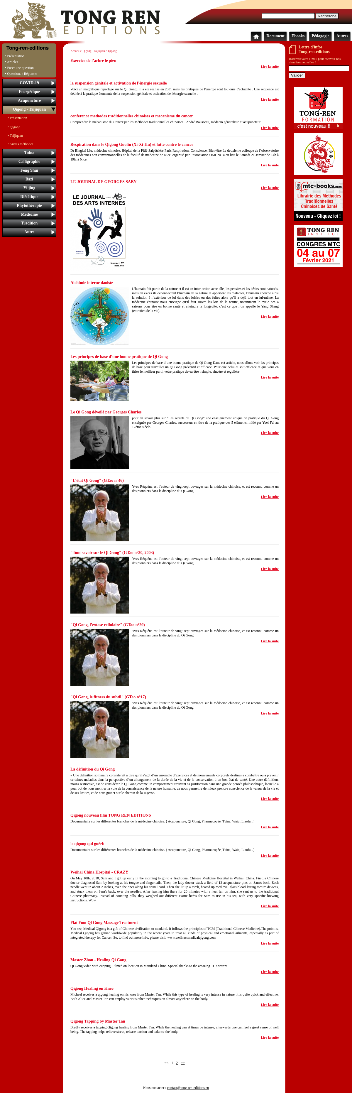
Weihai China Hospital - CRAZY (99, 872)
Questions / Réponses (22, 74)
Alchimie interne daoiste (91, 283)
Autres (342, 36)
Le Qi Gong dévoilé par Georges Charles (105, 412)
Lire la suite (270, 67)
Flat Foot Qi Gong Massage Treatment (104, 922)
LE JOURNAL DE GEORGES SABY (103, 182)
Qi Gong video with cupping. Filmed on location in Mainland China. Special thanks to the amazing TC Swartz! (148, 966)
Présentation (15, 56)
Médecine (29, 214)
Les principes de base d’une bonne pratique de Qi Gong (119, 356)
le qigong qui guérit (87, 844)
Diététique (29, 197)
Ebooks (298, 36)
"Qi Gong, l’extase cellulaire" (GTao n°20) (107, 625)
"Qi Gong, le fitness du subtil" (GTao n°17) (108, 697)
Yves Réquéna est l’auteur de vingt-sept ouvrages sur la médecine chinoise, (186, 486)
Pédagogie (320, 36)
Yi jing (29, 188)
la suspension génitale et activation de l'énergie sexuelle (118, 83)
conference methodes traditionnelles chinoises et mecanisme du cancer (131, 116)
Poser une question (20, 68)
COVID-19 (29, 83)
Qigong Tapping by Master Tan (97, 1021)
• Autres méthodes (20, 144)
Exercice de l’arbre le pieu (93, 60)
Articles (12, 62)
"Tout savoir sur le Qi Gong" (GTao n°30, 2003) (112, 552)
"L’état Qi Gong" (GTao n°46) (97, 480)
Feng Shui (29, 170)
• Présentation (17, 118)
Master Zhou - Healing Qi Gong (98, 960)
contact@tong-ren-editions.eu (188, 1088)
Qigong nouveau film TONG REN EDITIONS (110, 815)
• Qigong (14, 127)
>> (183, 1063)
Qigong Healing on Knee (92, 988)
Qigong (112, 51)
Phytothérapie (29, 205)
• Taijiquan (15, 136)
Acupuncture (29, 100)
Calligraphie (29, 161)
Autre (29, 232)
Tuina (29, 153)
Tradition (29, 223)
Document (275, 36)
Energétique (29, 91)
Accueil (74, 51)
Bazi (29, 179)
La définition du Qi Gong (92, 769)
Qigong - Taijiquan (29, 109)
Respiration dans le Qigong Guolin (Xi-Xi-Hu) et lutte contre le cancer (131, 144)
